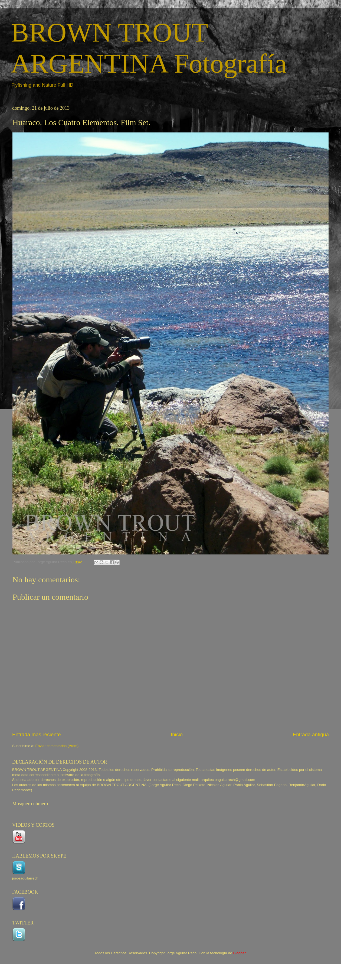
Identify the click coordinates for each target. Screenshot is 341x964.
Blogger (239, 953)
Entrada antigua (311, 734)
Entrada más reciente (36, 734)
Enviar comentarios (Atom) (57, 746)
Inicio (177, 734)
